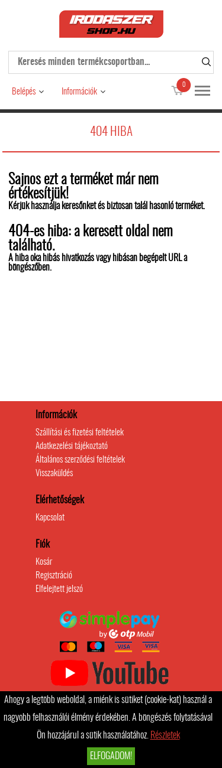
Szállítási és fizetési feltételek (80, 432)
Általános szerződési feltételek (80, 459)
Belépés (24, 91)
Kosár (44, 562)
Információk (79, 91)
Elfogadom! (111, 756)
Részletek (165, 735)
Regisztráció (54, 575)
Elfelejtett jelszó (59, 589)
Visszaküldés (54, 473)
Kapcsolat (50, 517)
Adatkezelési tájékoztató (72, 446)
